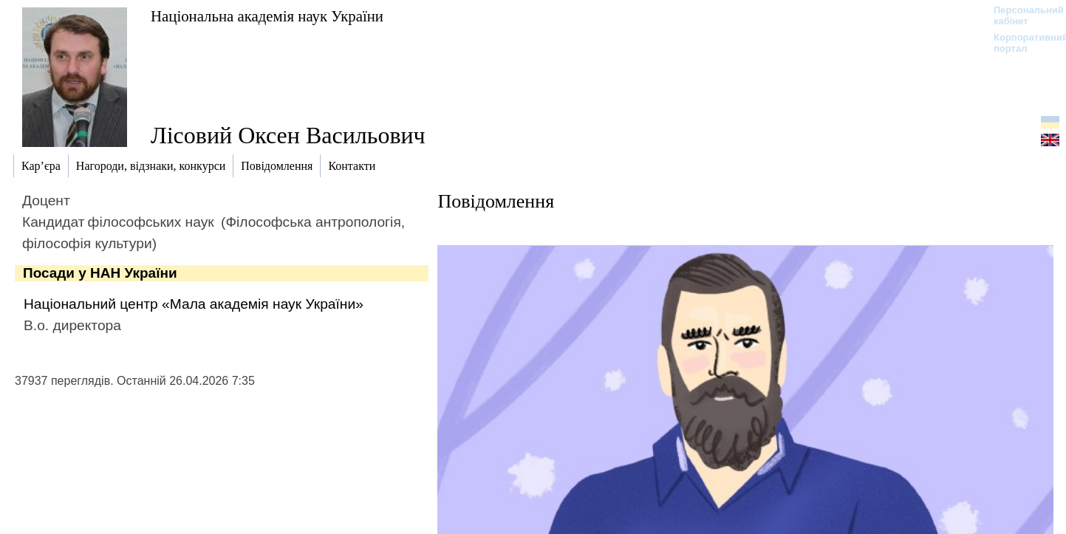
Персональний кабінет (1021, 15)
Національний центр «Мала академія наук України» (193, 304)
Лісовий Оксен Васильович (288, 135)
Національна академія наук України (267, 15)
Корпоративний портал (1021, 43)
